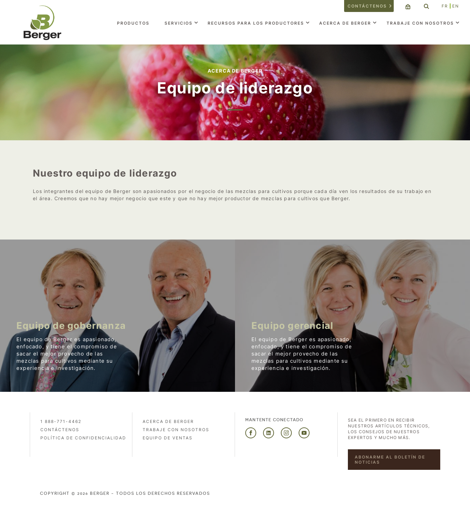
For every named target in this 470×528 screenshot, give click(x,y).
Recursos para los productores (256, 23)
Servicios (179, 23)
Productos (133, 23)
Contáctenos (367, 6)
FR (445, 6)
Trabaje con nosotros (420, 23)
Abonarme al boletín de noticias (390, 459)
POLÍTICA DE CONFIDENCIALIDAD (83, 437)
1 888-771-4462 (60, 421)
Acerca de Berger (345, 23)
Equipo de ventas (168, 437)
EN (455, 6)
